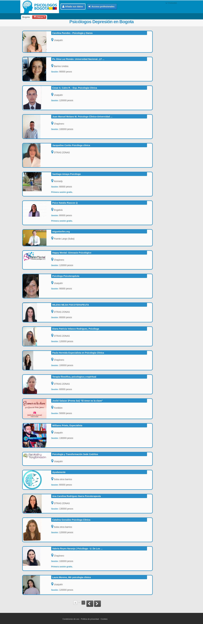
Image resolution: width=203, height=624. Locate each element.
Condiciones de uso (70, 619)
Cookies (104, 619)
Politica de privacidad (90, 619)
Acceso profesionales (101, 6)
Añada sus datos (72, 6)
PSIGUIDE (171, 3)
